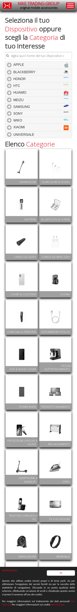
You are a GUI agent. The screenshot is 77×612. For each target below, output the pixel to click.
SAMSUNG (41, 107)
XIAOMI (41, 127)
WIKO (41, 120)
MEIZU (41, 100)
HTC (41, 85)
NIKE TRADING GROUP (39, 5)
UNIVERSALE (41, 134)
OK (61, 573)
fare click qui (57, 604)
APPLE (41, 65)
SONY (41, 113)
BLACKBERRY (41, 72)
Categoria (43, 37)
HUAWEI (41, 93)
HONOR (41, 79)
